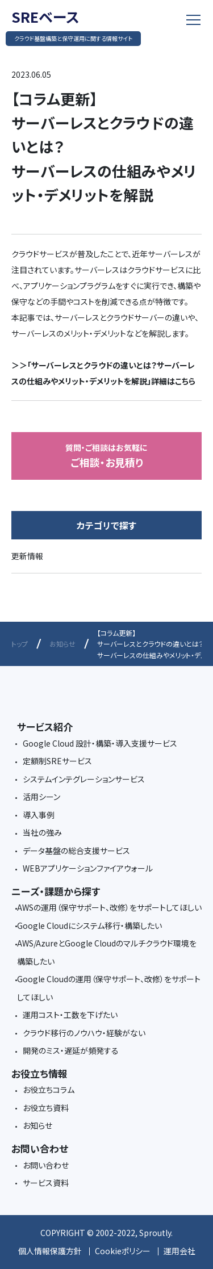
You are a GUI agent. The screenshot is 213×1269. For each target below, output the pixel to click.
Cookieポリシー (123, 1251)
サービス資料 (46, 1182)
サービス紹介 (45, 726)
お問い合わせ (46, 1165)
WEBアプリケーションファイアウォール (88, 868)
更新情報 (27, 556)
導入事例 (39, 814)
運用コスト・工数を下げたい (70, 1014)
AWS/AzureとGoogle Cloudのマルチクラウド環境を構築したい (107, 952)
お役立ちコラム (48, 1089)
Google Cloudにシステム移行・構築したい (89, 925)
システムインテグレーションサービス (84, 779)
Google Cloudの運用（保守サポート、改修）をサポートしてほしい (109, 988)
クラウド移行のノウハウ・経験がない (84, 1032)
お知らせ (62, 643)
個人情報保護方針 (50, 1251)
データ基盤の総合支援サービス (76, 850)
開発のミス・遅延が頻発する (71, 1050)
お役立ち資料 (46, 1107)
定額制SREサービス (57, 761)
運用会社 (179, 1251)
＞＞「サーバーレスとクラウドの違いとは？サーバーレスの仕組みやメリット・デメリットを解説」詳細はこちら (103, 373)
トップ (19, 643)
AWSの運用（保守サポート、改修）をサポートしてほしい (109, 907)
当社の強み (42, 832)
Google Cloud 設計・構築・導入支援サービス (100, 743)
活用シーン (41, 796)
